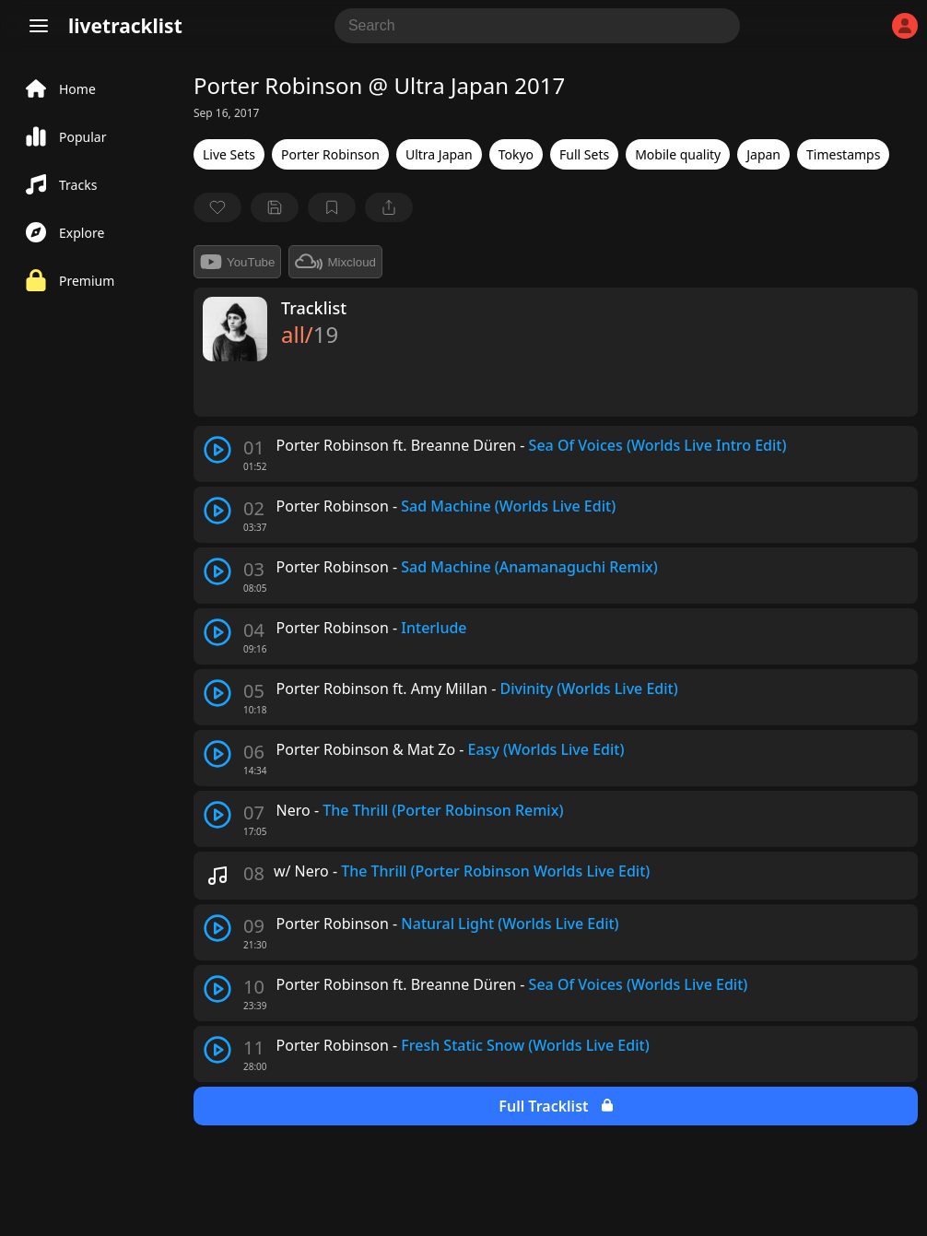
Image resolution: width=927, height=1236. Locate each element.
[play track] (217, 450)
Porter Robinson (330, 154)
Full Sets (584, 154)
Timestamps (843, 154)
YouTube (237, 262)
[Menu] (38, 26)
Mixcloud (335, 262)
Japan (763, 154)
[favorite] (217, 207)
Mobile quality (678, 154)
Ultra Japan (439, 154)
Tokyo (516, 154)
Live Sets (229, 154)
